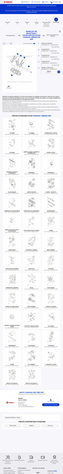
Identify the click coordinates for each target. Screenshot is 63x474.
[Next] (43, 35)
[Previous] (19, 35)
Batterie (31, 425)
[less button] (52, 71)
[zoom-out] (4, 44)
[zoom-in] (11, 44)
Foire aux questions (8, 470)
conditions (34, 7)
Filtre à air (50, 425)
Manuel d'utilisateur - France (12, 417)
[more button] (56, 71)
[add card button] (58, 71)
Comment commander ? (9, 471)
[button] (60, 31)
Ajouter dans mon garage (50, 404)
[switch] (34, 43)
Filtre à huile (13, 425)
